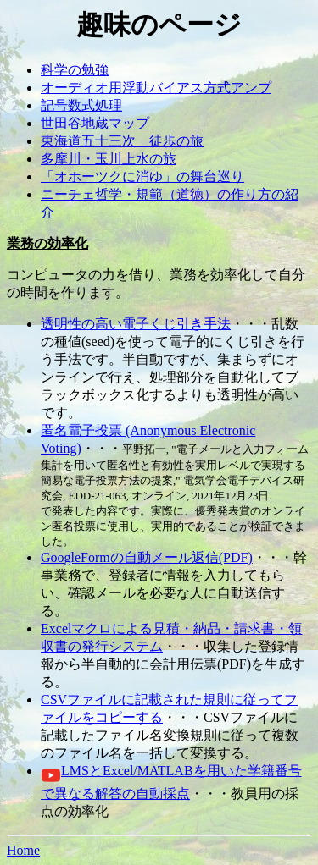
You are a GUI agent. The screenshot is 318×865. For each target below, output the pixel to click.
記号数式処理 (81, 105)
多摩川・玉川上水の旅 (108, 159)
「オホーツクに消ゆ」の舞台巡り (142, 176)
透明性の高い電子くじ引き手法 (136, 324)
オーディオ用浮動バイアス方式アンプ (156, 87)
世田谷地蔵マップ (95, 123)
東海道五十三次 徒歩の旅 (122, 141)
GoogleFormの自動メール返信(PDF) (147, 557)
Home (23, 850)
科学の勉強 (75, 70)
